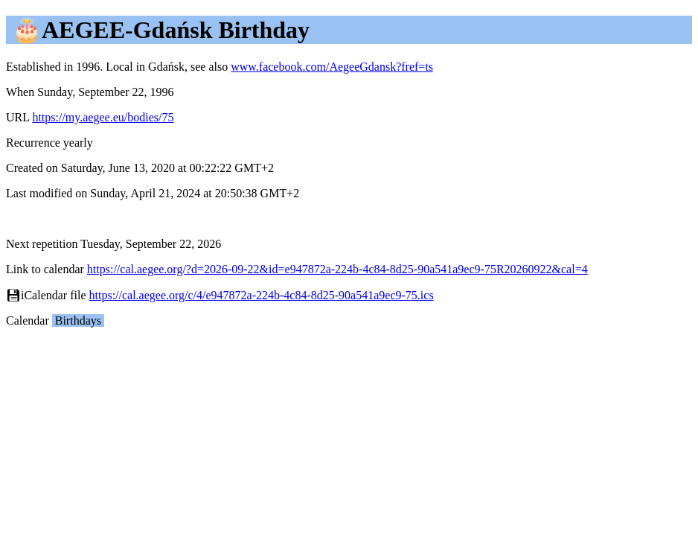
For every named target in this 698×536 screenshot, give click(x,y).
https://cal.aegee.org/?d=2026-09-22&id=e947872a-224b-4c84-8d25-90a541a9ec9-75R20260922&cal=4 (337, 269)
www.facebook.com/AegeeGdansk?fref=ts (332, 66)
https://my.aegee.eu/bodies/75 (102, 117)
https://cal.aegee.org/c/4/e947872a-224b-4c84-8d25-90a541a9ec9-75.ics (261, 295)
